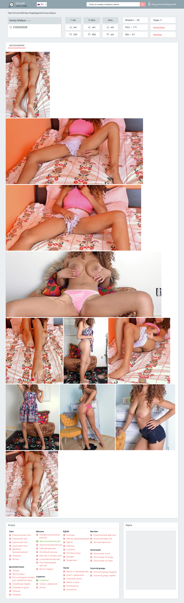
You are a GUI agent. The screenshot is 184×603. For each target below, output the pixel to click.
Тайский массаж (47, 548)
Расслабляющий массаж (47, 564)
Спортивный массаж (49, 559)
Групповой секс (20, 546)
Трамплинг (71, 560)
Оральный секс (20, 542)
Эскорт (15, 570)
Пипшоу (16, 591)
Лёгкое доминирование (78, 538)
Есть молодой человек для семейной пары (23, 579)
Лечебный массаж (48, 552)
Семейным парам (21, 584)
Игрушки (16, 555)
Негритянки (159, 27)
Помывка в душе (20, 587)
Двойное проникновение (20, 550)
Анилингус (71, 589)
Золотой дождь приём (104, 575)
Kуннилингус (72, 586)
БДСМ (69, 542)
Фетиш (15, 559)
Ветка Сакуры (46, 569)
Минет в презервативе (77, 571)
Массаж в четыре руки (50, 555)
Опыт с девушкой (75, 575)
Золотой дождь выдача (105, 572)
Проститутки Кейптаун (18, 13)
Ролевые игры (73, 553)
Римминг (16, 594)
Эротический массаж (49, 541)
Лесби (42, 587)
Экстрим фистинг (102, 542)
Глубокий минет (74, 578)
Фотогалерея (16, 45)
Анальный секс (19, 538)
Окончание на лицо (103, 560)
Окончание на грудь (103, 557)
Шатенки (157, 34)
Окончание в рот (101, 553)
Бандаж (70, 556)
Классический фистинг (104, 535)
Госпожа (70, 535)
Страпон (70, 549)
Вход (162, 3)
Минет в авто (72, 582)
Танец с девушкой (48, 584)
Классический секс (21, 535)
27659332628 (20, 27)
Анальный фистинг (102, 538)
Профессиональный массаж (49, 536)
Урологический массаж (50, 545)
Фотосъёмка (18, 574)
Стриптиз (44, 580)
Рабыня (70, 546)
